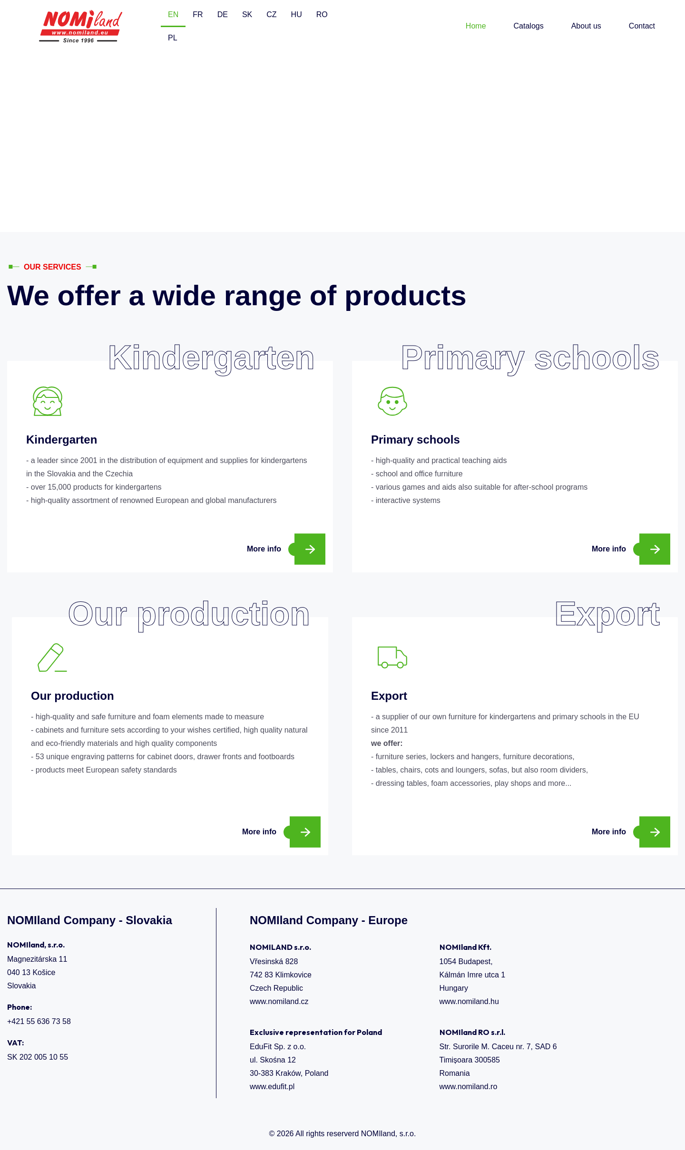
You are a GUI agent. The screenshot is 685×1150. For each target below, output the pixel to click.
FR (198, 14)
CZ (271, 14)
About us (586, 26)
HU (296, 14)
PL (172, 38)
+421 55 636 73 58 (39, 1021)
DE (222, 14)
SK (247, 14)
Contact (642, 26)
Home (476, 26)
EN (173, 14)
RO (322, 14)
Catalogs (529, 26)
